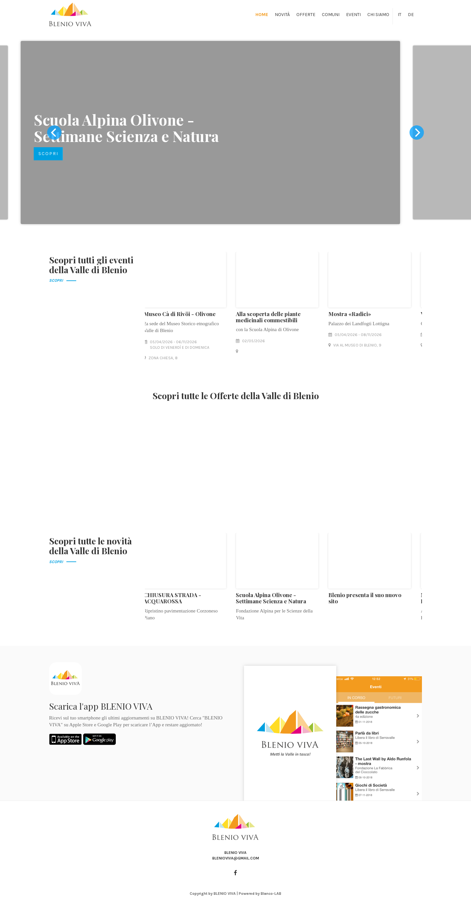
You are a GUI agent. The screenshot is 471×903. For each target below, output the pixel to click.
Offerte (305, 14)
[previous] (54, 132)
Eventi (353, 14)
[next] (417, 132)
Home (261, 14)
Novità (282, 14)
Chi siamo (378, 14)
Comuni (331, 14)
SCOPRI (73, 153)
